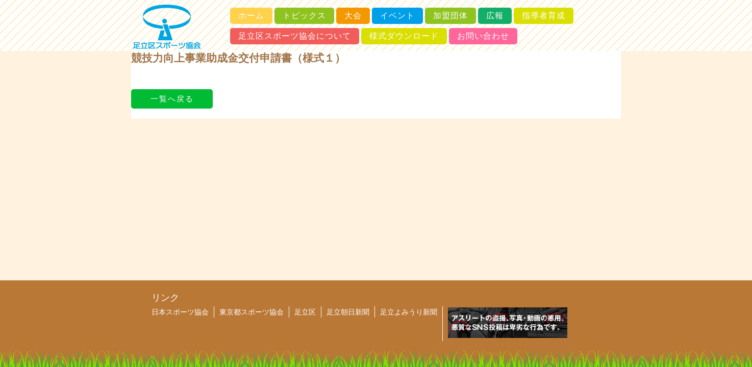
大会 (353, 15)
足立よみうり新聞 (408, 312)
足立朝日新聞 (348, 312)
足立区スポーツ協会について (294, 36)
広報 (495, 15)
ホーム (251, 15)
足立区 (305, 312)
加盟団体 (450, 15)
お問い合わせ (483, 36)
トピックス (304, 15)
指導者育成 (543, 15)
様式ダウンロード (404, 36)
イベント (397, 15)
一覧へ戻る (172, 98)
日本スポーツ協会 (180, 312)
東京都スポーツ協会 (251, 312)
